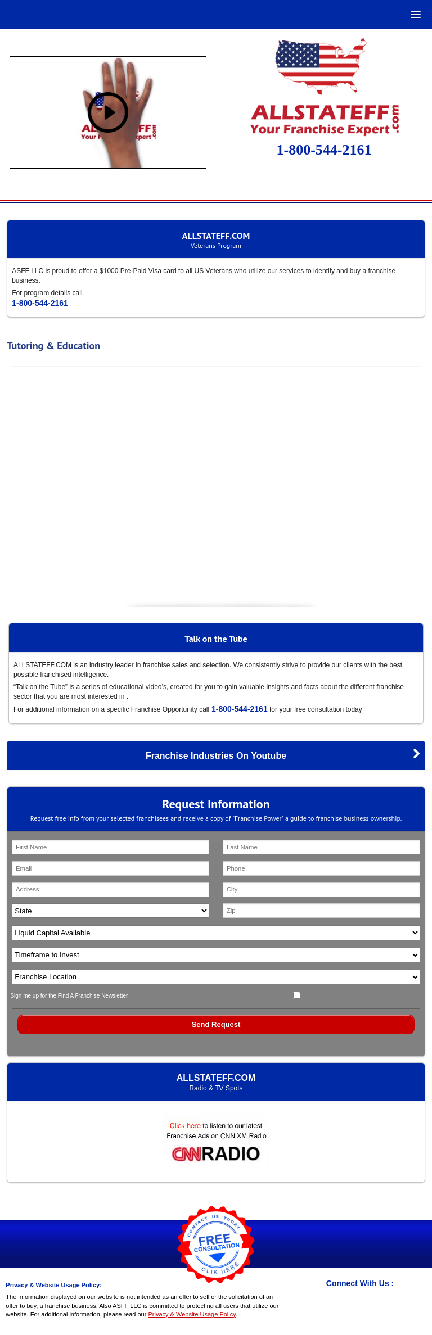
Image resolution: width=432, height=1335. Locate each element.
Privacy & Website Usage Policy (191, 1314)
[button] (413, 14)
